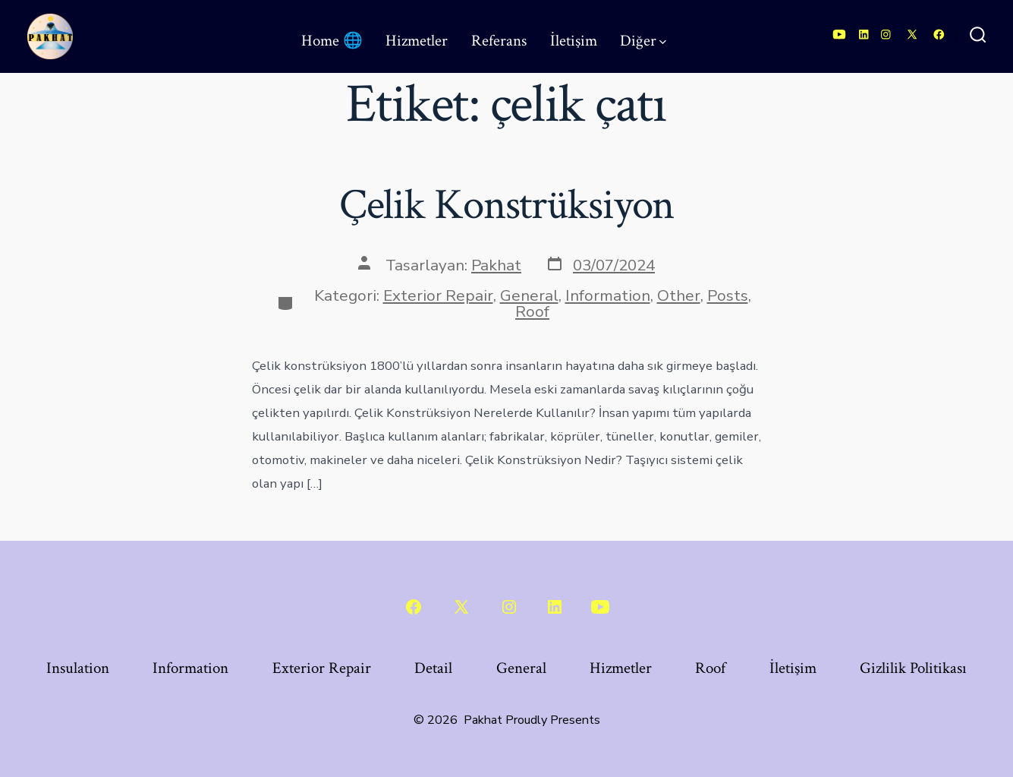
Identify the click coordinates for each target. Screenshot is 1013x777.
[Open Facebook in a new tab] (939, 34)
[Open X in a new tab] (912, 34)
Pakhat (496, 265)
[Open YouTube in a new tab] (839, 34)
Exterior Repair (438, 295)
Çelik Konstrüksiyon (507, 205)
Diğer (643, 40)
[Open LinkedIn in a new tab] (863, 34)
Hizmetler (416, 40)
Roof (532, 311)
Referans (499, 40)
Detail (433, 668)
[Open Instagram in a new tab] (885, 34)
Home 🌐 (332, 40)
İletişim (573, 40)
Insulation (77, 668)
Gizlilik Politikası (913, 668)
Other (678, 295)
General (529, 295)
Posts (727, 295)
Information (607, 295)
